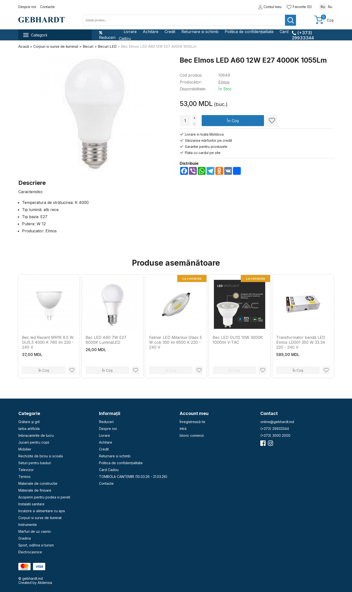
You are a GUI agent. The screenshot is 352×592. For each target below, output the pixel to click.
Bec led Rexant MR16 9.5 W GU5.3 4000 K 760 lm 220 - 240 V (48, 342)
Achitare (150, 31)
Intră (183, 428)
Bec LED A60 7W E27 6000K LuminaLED (106, 340)
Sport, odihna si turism (36, 545)
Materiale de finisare (34, 490)
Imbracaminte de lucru (36, 435)
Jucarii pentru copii (33, 442)
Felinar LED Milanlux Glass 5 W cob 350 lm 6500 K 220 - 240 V (175, 342)
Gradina (24, 538)
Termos (24, 476)
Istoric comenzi (192, 435)
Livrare (130, 31)
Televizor (26, 470)
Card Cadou (109, 470)
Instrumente (27, 524)
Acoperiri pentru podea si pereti (44, 497)
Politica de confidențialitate (249, 31)
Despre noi (27, 7)
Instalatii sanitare (31, 504)
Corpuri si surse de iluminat (40, 518)
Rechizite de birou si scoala (40, 456)
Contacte (47, 7)
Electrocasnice (30, 552)
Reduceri (107, 35)
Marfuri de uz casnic (34, 531)
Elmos (224, 82)
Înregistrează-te (192, 422)
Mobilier (24, 449)
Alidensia (45, 582)
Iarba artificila (29, 428)
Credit (170, 31)
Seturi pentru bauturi (34, 463)
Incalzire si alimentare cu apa (41, 511)
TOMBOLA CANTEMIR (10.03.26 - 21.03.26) (133, 476)
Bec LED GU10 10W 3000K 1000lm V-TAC (238, 340)
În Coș (233, 120)
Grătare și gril (29, 422)
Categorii (35, 35)
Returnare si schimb (200, 31)
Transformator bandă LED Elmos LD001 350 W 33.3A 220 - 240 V (300, 342)
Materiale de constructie (37, 483)
